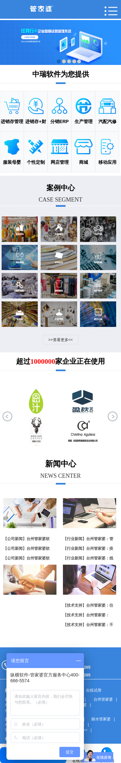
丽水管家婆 (101, 719)
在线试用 (93, 690)
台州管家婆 (103, 699)
